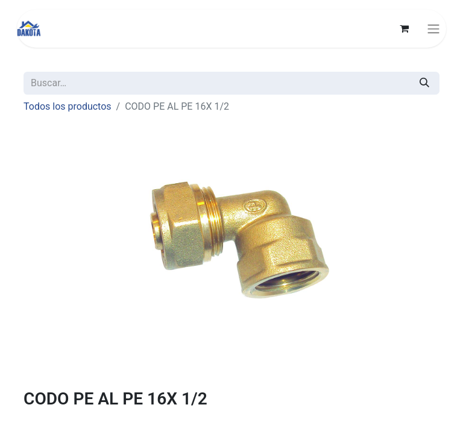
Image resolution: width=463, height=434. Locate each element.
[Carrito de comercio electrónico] (404, 28)
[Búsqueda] (424, 83)
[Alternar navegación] (433, 29)
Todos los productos (68, 106)
